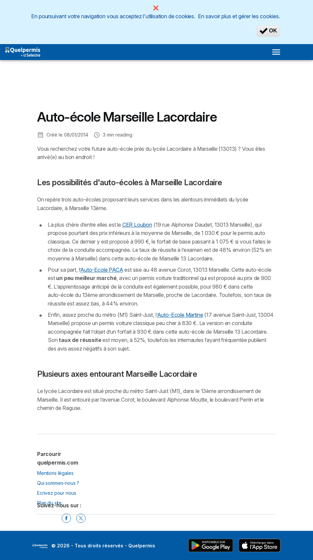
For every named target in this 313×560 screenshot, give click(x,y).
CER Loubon (137, 224)
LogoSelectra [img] (39, 546)
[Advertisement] (90, 89)
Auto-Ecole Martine (180, 314)
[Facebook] (66, 518)
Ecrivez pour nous (56, 493)
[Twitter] (81, 518)
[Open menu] (276, 52)
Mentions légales (55, 473)
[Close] (155, 8)
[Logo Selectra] (22, 52)
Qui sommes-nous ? (58, 483)
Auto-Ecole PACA (101, 269)
